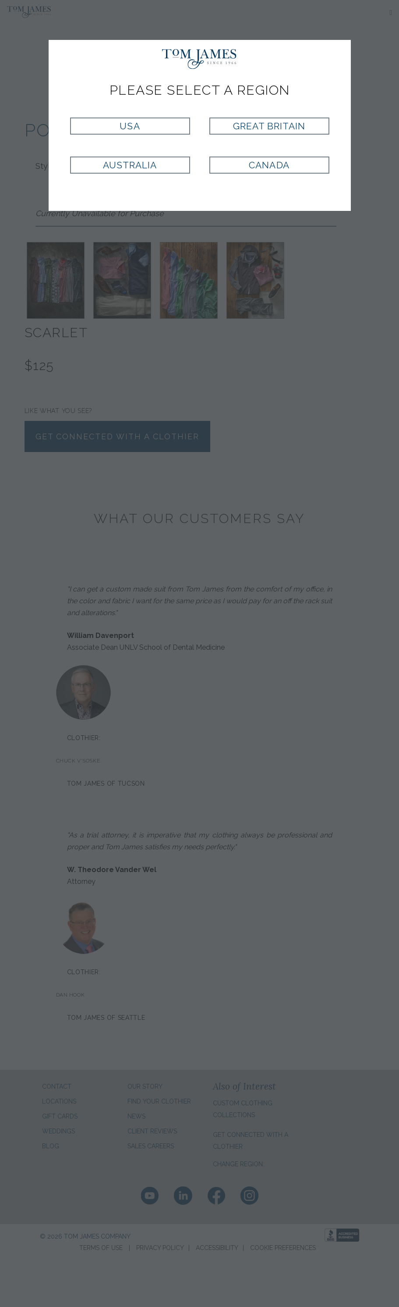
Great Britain (269, 126)
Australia (130, 165)
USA (130, 126)
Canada (269, 165)
